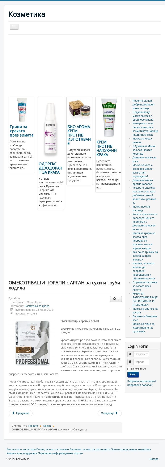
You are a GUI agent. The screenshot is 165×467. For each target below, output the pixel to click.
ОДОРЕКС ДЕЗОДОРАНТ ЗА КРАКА (50, 168)
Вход (133, 374)
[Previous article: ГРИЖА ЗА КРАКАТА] (21, 413)
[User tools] (116, 299)
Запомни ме (138, 368)
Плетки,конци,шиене (124, 449)
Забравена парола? (140, 385)
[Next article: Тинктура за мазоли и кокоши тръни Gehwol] (110, 413)
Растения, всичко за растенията (89, 449)
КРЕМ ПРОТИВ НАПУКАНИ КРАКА (106, 148)
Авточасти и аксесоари (21, 449)
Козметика (144, 449)
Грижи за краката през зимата (21, 131)
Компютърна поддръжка (22, 453)
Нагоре (153, 458)
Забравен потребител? (141, 381)
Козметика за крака (37, 306)
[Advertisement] (44, 66)
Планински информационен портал (60, 453)
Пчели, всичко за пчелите (52, 449)
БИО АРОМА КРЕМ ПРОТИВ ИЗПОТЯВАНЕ (79, 135)
